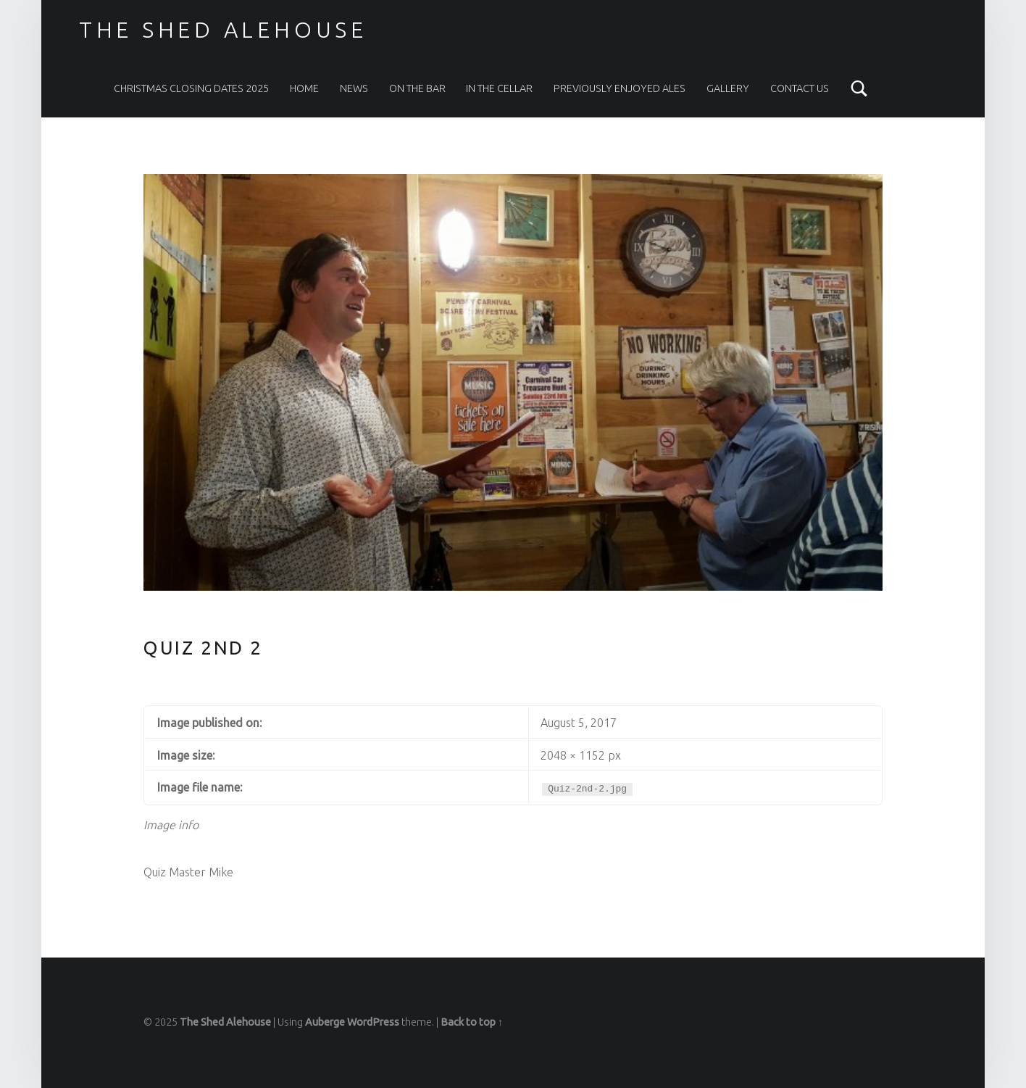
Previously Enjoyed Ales (619, 88)
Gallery (727, 88)
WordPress (373, 1022)
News (354, 88)
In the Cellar (499, 88)
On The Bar (417, 88)
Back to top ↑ (472, 1022)
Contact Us (799, 88)
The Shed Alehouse (223, 29)
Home (304, 88)
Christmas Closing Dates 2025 (191, 88)
